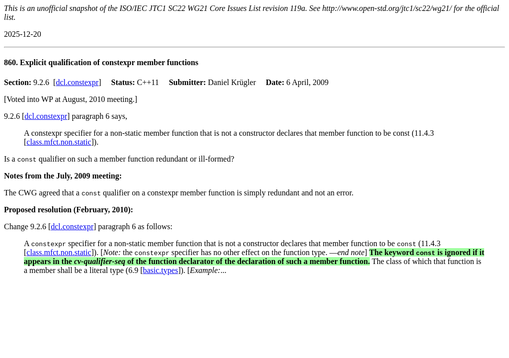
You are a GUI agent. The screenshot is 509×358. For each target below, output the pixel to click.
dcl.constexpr (77, 82)
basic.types (160, 270)
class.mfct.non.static (58, 142)
